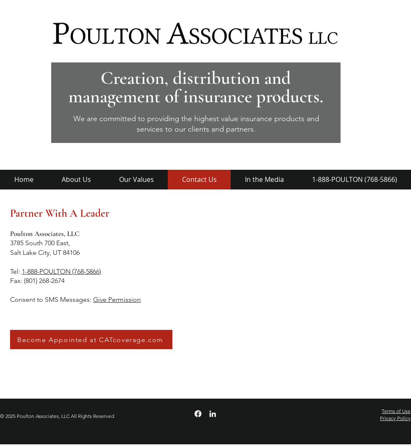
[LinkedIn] (212, 413)
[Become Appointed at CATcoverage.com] (91, 339)
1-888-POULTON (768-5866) (61, 271)
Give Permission (117, 299)
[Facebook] (198, 413)
